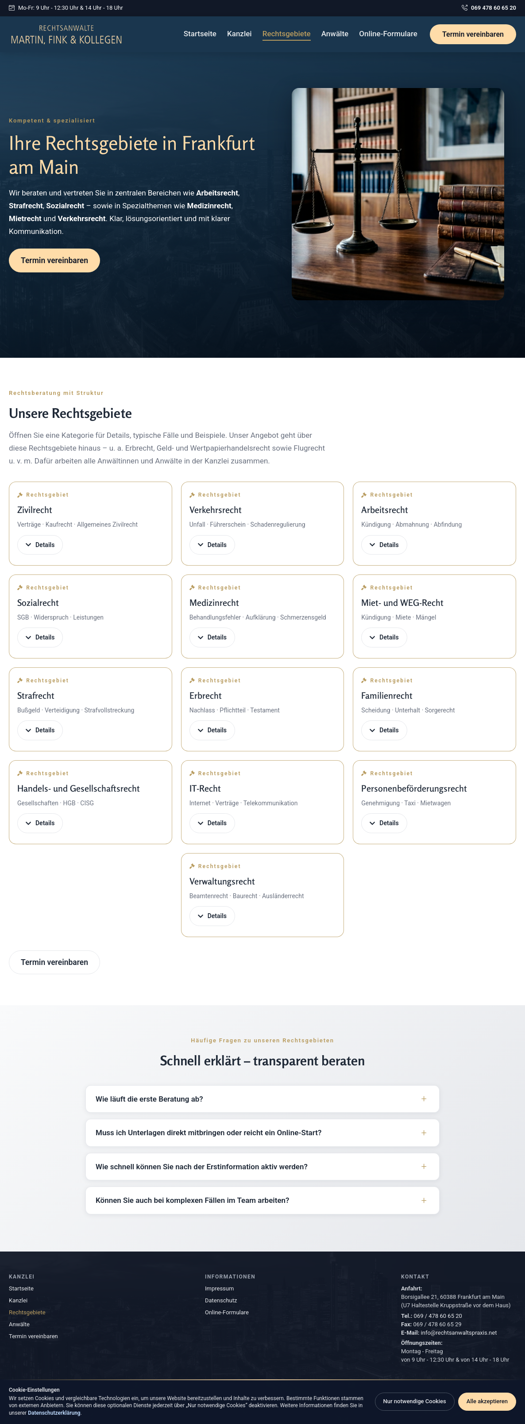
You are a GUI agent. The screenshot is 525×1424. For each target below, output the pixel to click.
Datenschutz (221, 1300)
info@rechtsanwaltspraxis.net (459, 1332)
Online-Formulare (388, 33)
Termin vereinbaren (473, 34)
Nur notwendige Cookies (414, 1401)
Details (40, 544)
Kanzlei (239, 33)
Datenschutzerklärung (54, 1413)
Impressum (219, 1288)
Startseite (200, 33)
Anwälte (334, 33)
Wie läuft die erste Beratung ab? (149, 1099)
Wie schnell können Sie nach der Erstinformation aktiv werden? (202, 1166)
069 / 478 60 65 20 (438, 1316)
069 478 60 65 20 (489, 8)
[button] (90, 524)
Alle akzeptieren (487, 1401)
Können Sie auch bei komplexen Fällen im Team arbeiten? (192, 1200)
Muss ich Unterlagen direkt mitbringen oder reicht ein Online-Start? (208, 1132)
